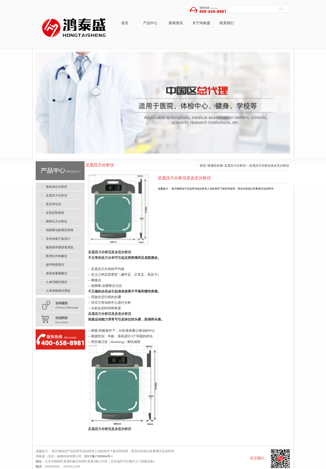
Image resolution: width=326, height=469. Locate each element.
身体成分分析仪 (56, 187)
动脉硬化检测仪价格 (59, 230)
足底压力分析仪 (235, 165)
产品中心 (150, 23)
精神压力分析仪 (56, 221)
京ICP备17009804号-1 (98, 456)
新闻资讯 (176, 23)
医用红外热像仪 (56, 256)
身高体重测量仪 (56, 273)
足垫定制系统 (55, 213)
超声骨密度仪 (55, 264)
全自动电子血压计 (58, 238)
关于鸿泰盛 (201, 23)
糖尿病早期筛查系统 (59, 247)
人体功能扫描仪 (56, 282)
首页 (124, 23)
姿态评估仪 (53, 204)
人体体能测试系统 (58, 290)
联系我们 (227, 23)
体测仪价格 (215, 165)
